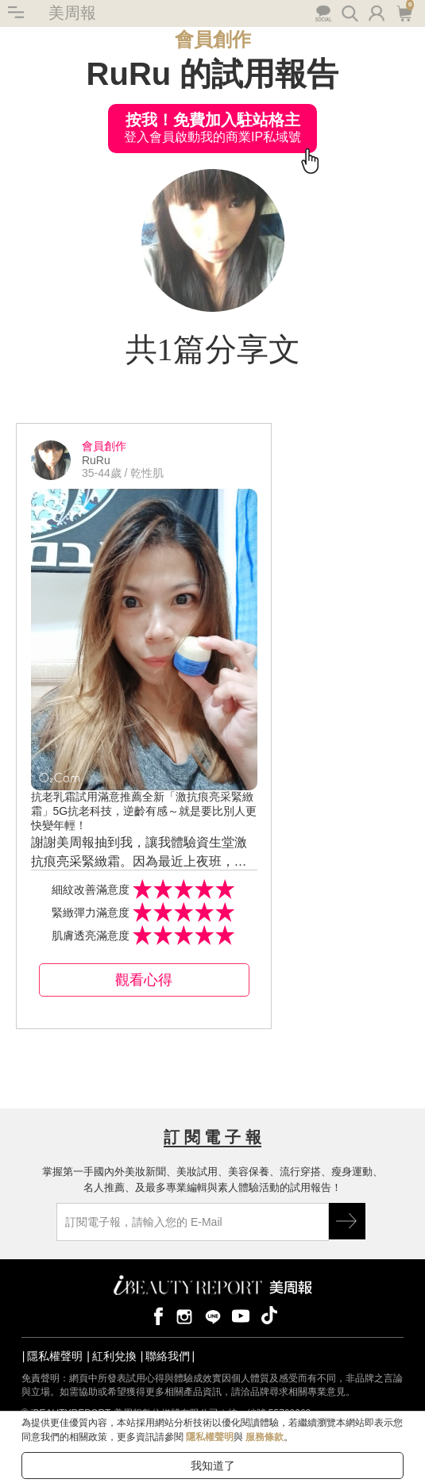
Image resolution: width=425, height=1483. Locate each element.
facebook (155, 1315)
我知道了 (213, 1465)
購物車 (404, 12)
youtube (240, 1315)
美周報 (72, 12)
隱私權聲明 (55, 1356)
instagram (184, 1315)
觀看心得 (143, 980)
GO (347, 1221)
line (213, 1315)
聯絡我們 (167, 1356)
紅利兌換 (114, 1356)
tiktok (269, 1315)
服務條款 (264, 1437)
